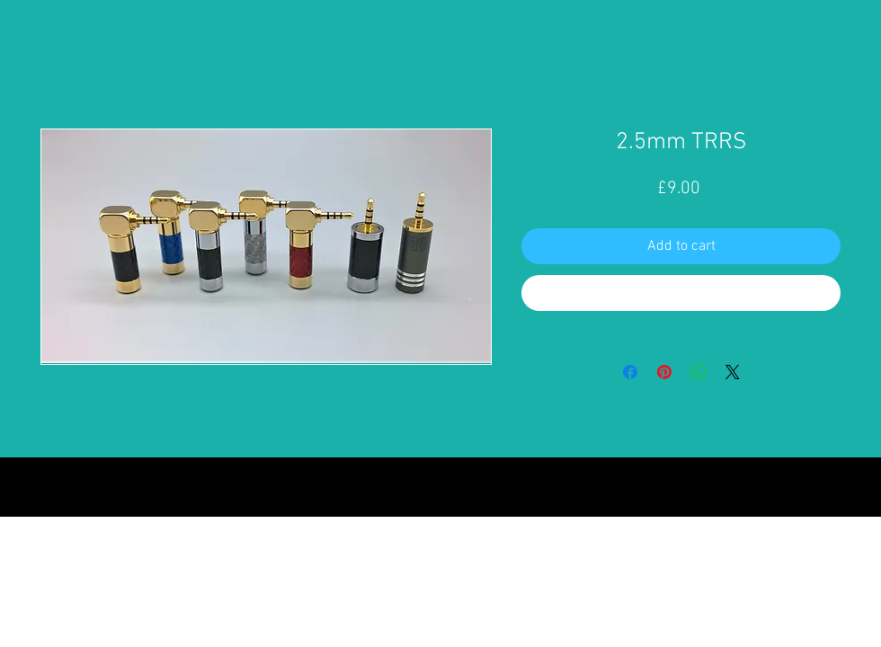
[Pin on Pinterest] (664, 372)
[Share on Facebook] (630, 372)
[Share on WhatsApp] (698, 372)
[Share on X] (732, 372)
